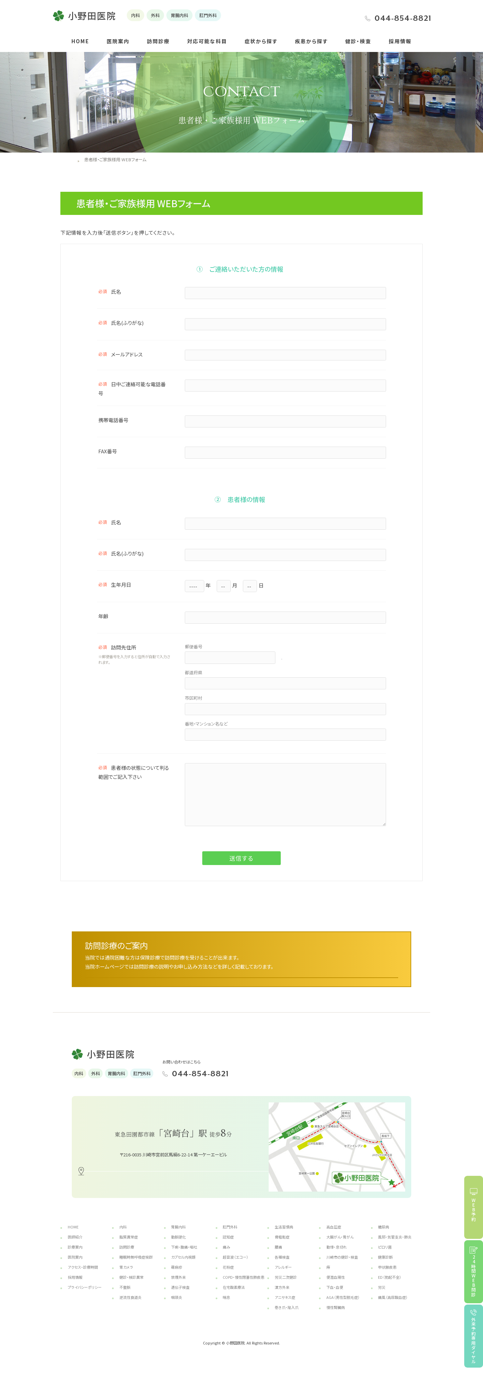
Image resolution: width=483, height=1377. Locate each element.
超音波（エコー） (236, 1265)
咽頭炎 (176, 1305)
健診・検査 (358, 41)
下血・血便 (334, 1295)
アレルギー (283, 1275)
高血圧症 (333, 1235)
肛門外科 (230, 1235)
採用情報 (400, 41)
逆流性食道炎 (130, 1305)
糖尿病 (383, 1235)
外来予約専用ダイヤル (474, 1340)
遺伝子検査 (180, 1295)
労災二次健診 (286, 1285)
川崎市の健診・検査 (342, 1265)
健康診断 (385, 1265)
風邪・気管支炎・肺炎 (395, 1245)
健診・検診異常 (131, 1285)
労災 (381, 1295)
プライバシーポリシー (85, 1295)
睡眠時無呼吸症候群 (136, 1265)
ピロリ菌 (385, 1255)
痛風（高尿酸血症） (393, 1305)
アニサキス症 (285, 1305)
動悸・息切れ (336, 1255)
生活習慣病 (284, 1235)
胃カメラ (126, 1275)
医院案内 (118, 41)
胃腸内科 (178, 1235)
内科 (123, 1235)
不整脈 (124, 1295)
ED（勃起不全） (389, 1285)
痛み (226, 1255)
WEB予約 (474, 1209)
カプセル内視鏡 (183, 1265)
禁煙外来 (178, 1285)
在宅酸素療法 (234, 1295)
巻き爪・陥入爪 (287, 1315)
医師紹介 (75, 1245)
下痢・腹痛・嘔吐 (184, 1255)
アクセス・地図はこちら (181, 1179)
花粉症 (228, 1275)
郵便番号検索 (301, 656)
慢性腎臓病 (335, 1315)
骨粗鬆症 (282, 1245)
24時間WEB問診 (474, 1276)
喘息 (226, 1305)
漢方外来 (282, 1295)
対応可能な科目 (207, 41)
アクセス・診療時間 (83, 1275)
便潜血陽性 (335, 1285)
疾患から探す (311, 41)
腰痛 (278, 1255)
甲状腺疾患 (387, 1275)
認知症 (228, 1245)
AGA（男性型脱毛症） (343, 1305)
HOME (80, 41)
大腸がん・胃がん (340, 1245)
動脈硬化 (178, 1245)
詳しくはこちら (311, 978)
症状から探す (261, 41)
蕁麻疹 (176, 1275)
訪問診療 (158, 41)
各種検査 (282, 1265)
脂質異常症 (128, 1245)
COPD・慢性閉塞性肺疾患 (243, 1285)
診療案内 (75, 1255)
